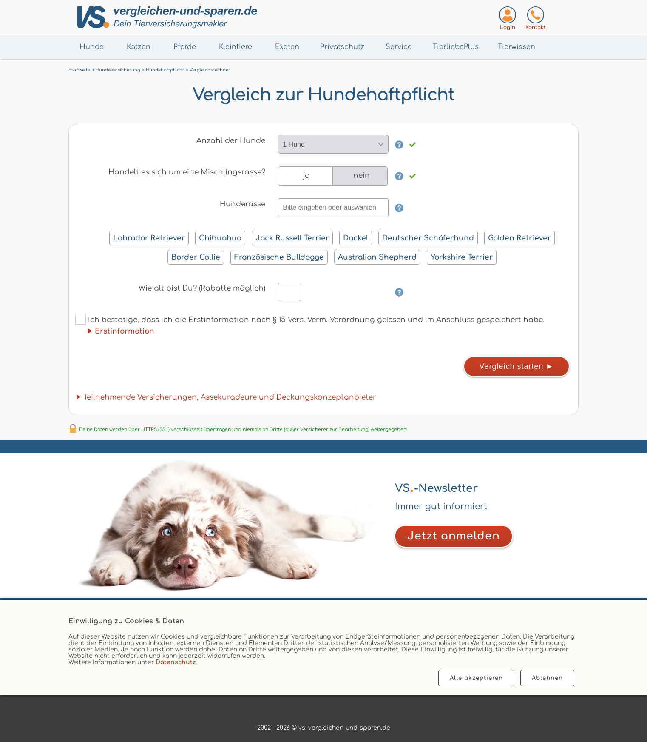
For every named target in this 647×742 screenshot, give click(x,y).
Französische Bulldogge (279, 257)
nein (361, 175)
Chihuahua (220, 238)
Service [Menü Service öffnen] (399, 47)
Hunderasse (242, 204)
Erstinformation (124, 331)
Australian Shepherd (377, 257)
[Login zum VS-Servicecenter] (507, 19)
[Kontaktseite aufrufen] (535, 19)
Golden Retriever (519, 238)
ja (306, 175)
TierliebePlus (456, 47)
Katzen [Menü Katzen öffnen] (138, 47)
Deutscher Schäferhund (428, 238)
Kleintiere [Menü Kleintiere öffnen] (235, 47)
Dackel (355, 238)
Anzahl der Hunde (230, 141)
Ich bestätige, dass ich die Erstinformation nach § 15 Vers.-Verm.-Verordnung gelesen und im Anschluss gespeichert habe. (310, 324)
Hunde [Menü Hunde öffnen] (91, 47)
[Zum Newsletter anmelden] (453, 536)
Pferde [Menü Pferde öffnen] (184, 47)
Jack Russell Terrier (292, 238)
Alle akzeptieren (476, 678)
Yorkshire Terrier (462, 257)
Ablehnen (547, 678)
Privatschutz (342, 47)
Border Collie (195, 257)
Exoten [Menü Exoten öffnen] (287, 47)
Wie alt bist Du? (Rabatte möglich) (202, 288)
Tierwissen (516, 47)
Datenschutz (176, 662)
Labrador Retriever (149, 238)
